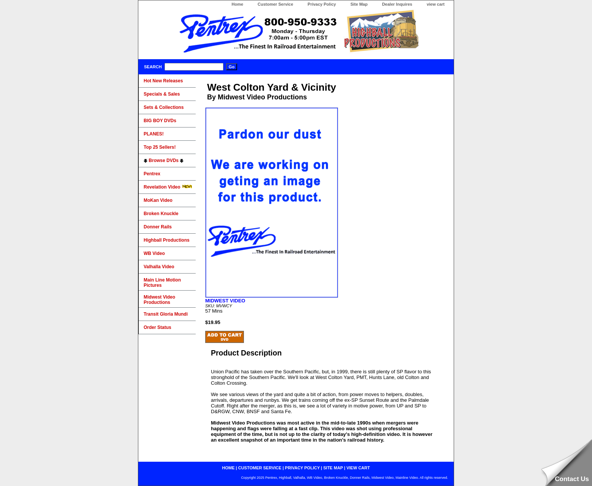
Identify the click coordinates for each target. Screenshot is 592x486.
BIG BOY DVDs (160, 120)
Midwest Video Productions (159, 299)
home (228, 468)
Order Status (157, 327)
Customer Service (275, 4)
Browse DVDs (164, 160)
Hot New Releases (163, 80)
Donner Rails (158, 227)
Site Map (358, 4)
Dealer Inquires (397, 4)
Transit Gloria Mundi (166, 314)
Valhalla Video (159, 266)
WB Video (154, 253)
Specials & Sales (162, 94)
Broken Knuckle (161, 213)
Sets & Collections (164, 107)
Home (237, 4)
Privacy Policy (322, 4)
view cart (436, 4)
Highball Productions (167, 240)
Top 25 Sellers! (160, 147)
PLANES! (154, 134)
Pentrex (152, 173)
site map (333, 468)
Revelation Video (168, 187)
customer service (260, 468)
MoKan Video (158, 200)
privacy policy (302, 468)
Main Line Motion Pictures (162, 282)
